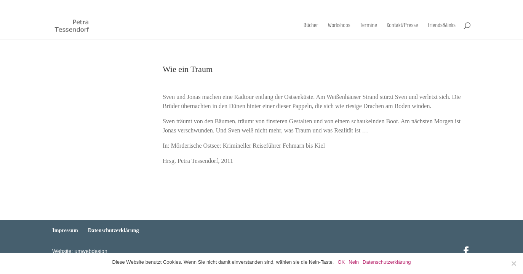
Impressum (409, 5)
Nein (354, 262)
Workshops (339, 26)
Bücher (311, 26)
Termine (368, 26)
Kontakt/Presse (402, 26)
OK (341, 262)
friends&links (442, 26)
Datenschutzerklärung (449, 5)
